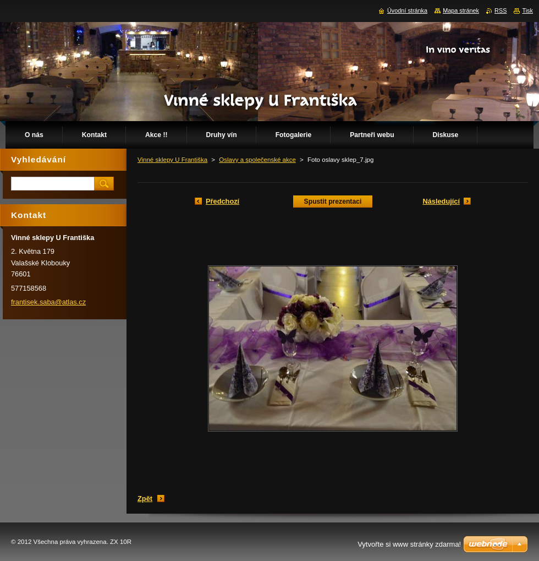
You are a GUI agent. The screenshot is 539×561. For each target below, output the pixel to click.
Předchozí (222, 201)
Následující (441, 201)
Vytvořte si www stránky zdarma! (409, 544)
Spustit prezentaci (333, 201)
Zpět (145, 498)
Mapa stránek (461, 10)
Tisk (527, 10)
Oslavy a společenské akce (257, 159)
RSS (500, 10)
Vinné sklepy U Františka (172, 159)
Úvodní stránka (407, 10)
